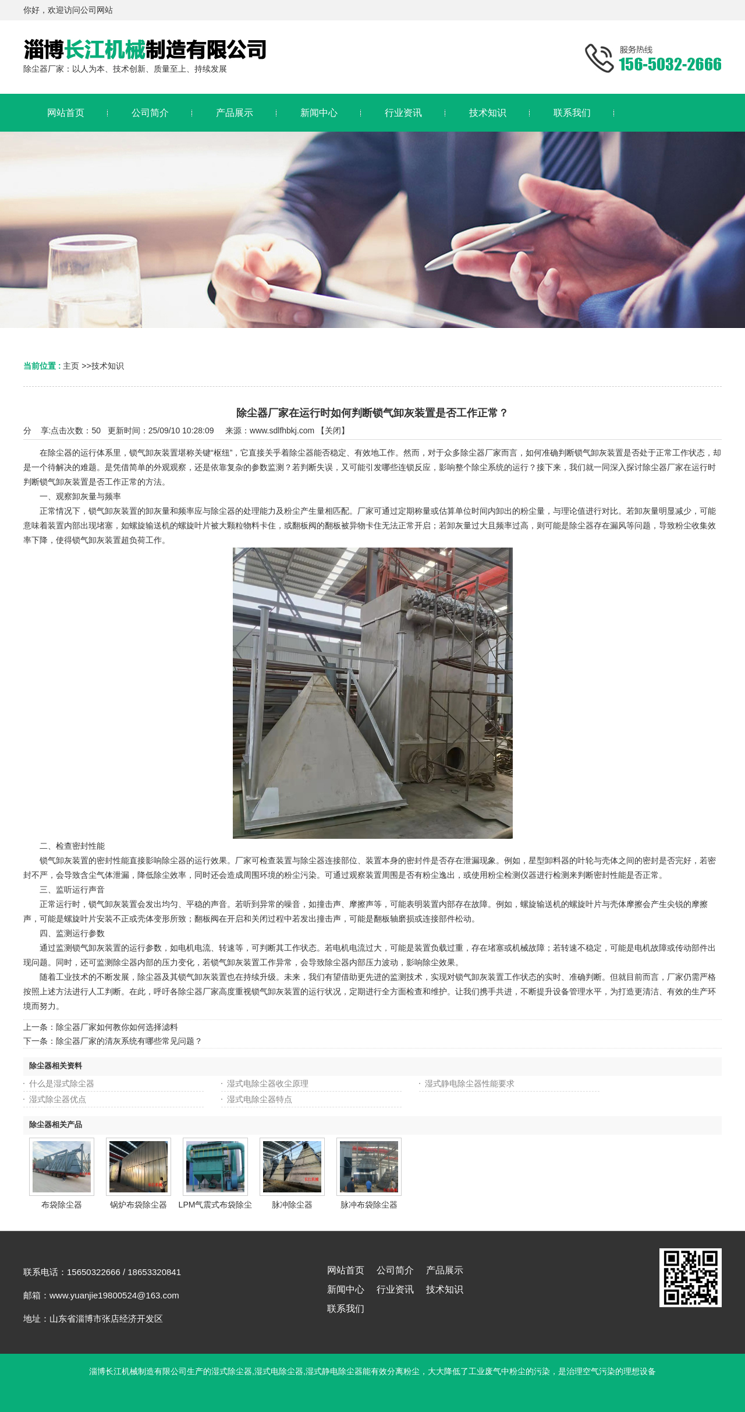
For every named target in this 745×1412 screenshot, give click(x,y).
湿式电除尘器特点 (259, 1099)
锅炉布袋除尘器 (138, 1204)
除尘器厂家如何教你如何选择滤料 (117, 1027)
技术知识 (107, 365)
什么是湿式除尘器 (61, 1083)
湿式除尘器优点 (57, 1099)
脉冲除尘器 (292, 1204)
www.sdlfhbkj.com (282, 430)
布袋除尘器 (61, 1204)
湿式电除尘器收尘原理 (267, 1083)
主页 (71, 365)
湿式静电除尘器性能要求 (470, 1083)
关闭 (333, 430)
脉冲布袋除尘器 (369, 1204)
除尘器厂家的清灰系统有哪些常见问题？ (129, 1041)
